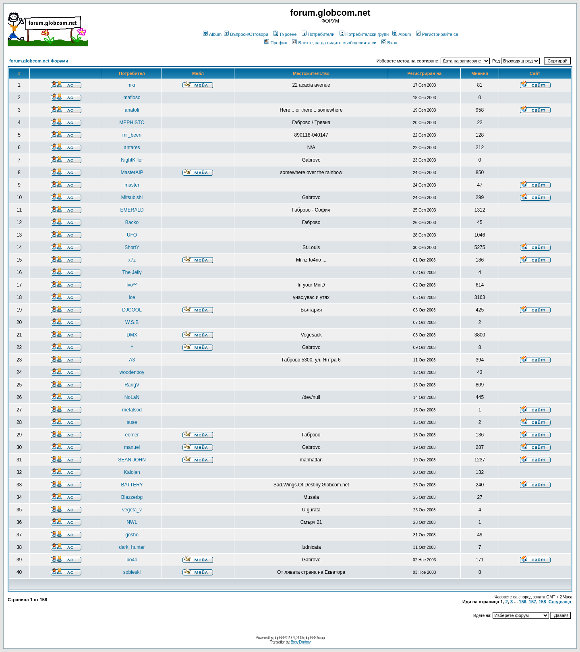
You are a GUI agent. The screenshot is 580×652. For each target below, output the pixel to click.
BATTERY (132, 485)
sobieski (132, 572)
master (131, 185)
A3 (132, 360)
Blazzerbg (132, 497)
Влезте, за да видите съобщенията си (334, 42)
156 (522, 601)
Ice (132, 297)
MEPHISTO (131, 122)
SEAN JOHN (132, 460)
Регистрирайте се (437, 34)
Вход (389, 42)
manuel (132, 447)
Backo (132, 222)
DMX (131, 335)
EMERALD (132, 210)
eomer (132, 435)
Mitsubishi (132, 197)
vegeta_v (132, 510)
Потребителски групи (364, 34)
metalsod (132, 410)
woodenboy (132, 372)
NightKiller (132, 160)
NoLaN (131, 397)
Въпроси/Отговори (246, 34)
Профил (275, 42)
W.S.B (132, 322)
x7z (132, 260)
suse (132, 422)
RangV (131, 385)
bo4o (131, 560)
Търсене (285, 34)
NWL (131, 522)
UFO (132, 235)
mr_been (131, 135)
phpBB (278, 637)
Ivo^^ (131, 285)
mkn (132, 85)
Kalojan (132, 472)
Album (212, 34)
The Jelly (132, 272)
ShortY (131, 247)
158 (542, 601)
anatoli (132, 110)
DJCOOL (132, 310)
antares (132, 147)
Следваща (560, 601)
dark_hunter (132, 547)
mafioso (132, 97)
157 (532, 601)
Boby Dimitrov (300, 642)
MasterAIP (132, 172)
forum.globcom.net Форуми (38, 60)
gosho (132, 535)
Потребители (318, 34)
